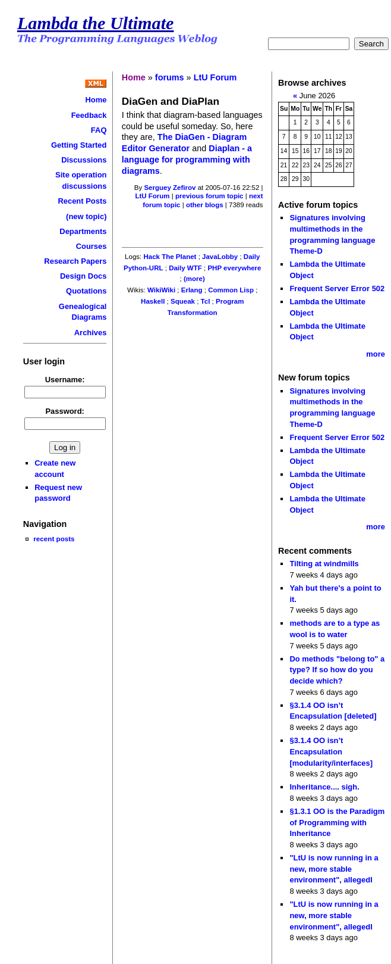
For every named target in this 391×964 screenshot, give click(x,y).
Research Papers (75, 261)
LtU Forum (215, 77)
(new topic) (86, 216)
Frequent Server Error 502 (336, 288)
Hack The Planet (169, 256)
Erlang (192, 290)
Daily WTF (185, 268)
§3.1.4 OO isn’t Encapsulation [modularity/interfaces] (331, 751)
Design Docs (83, 276)
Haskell (153, 301)
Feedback (89, 115)
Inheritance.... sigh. (324, 786)
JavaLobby (220, 256)
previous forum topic (209, 195)
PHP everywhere (234, 268)
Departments (82, 231)
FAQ (99, 130)
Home (95, 99)
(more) (194, 278)
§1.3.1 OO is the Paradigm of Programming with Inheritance (336, 822)
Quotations (86, 290)
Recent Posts (82, 200)
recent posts (53, 538)
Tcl (205, 301)
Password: (64, 411)
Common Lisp (231, 290)
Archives (90, 332)
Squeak (183, 301)
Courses (91, 246)
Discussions (83, 159)
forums (169, 77)
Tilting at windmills (323, 563)
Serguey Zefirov (170, 187)
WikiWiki (161, 290)
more (375, 354)
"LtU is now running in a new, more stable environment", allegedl (333, 868)
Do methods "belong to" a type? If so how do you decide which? (336, 669)
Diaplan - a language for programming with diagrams (187, 159)
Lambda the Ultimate (95, 23)
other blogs (204, 204)
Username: (65, 379)
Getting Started (79, 145)
